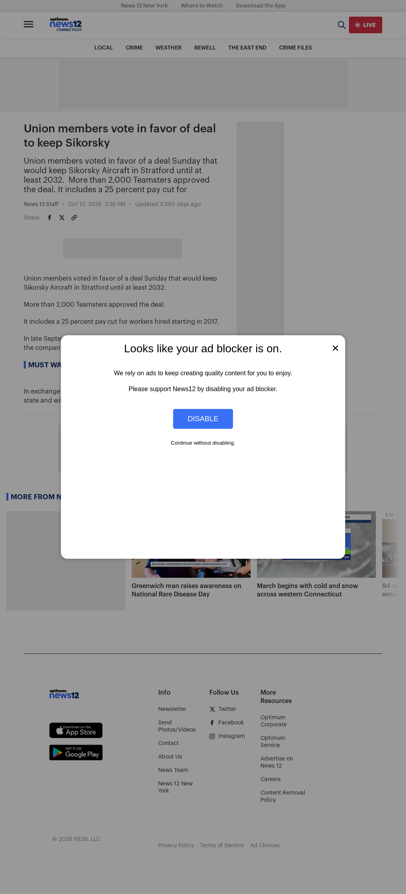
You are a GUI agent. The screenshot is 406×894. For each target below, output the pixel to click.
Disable (203, 419)
